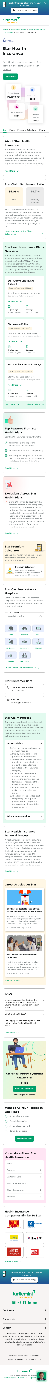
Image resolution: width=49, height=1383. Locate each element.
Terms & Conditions (33, 1359)
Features (43, 130)
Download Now (24, 1138)
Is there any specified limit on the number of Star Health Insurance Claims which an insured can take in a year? (22, 1003)
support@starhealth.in (21, 702)
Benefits (24, 1196)
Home (5, 29)
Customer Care (24, 1177)
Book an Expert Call (24, 1089)
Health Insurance (18, 29)
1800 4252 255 (17, 690)
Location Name (13, 612)
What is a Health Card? (15, 1014)
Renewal (24, 1170)
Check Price (10, 76)
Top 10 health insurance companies (19, 62)
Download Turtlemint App (25, 10)
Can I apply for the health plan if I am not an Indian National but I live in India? (22, 1023)
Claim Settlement (24, 1190)
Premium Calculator (26, 130)
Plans (12, 130)
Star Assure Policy (19, 324)
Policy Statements (15, 1359)
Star (5, 130)
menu (44, 20)
